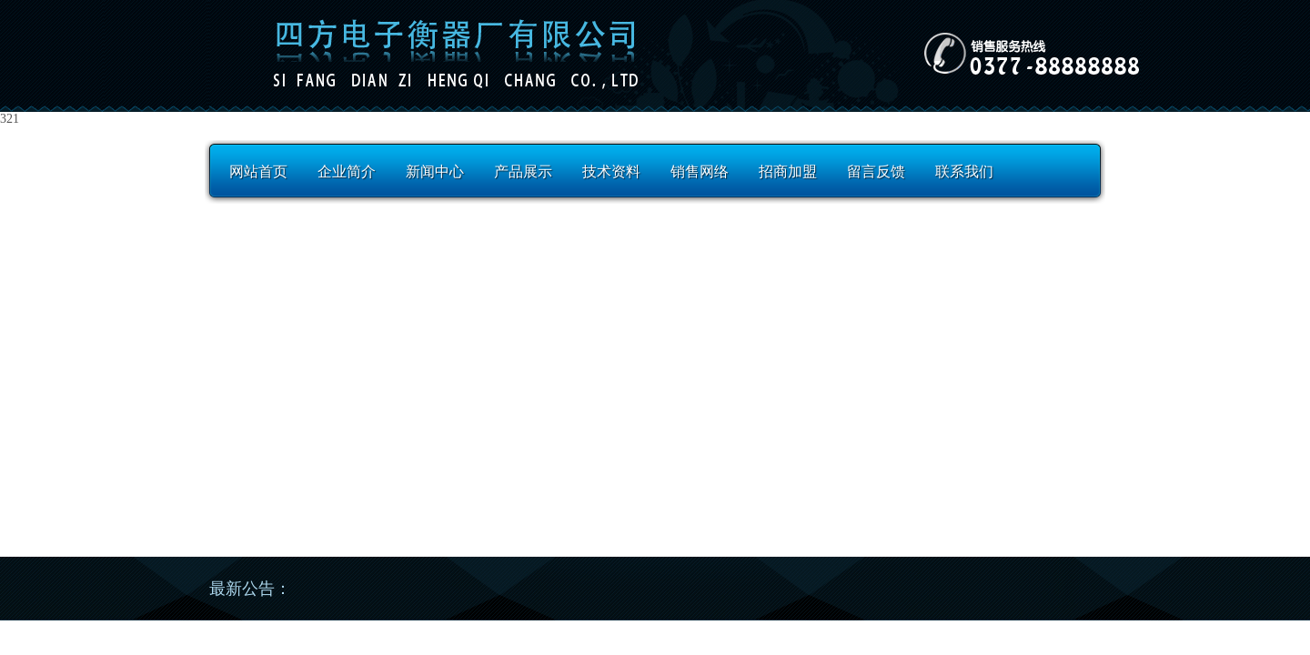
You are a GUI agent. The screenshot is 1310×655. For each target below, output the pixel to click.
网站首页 (258, 171)
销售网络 (699, 171)
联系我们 (964, 171)
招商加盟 (788, 171)
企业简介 (346, 171)
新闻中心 (435, 171)
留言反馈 (876, 171)
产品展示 (523, 171)
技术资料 (611, 171)
